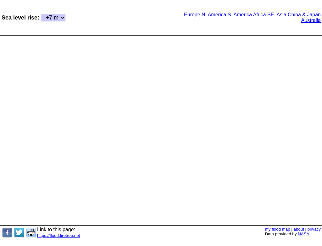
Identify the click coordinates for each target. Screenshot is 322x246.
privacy (314, 229)
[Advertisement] (118, 17)
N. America (214, 14)
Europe (192, 14)
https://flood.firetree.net (58, 235)
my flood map (277, 229)
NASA (303, 234)
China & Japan (304, 14)
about (299, 229)
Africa (259, 14)
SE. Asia (276, 14)
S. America (240, 14)
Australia (311, 20)
